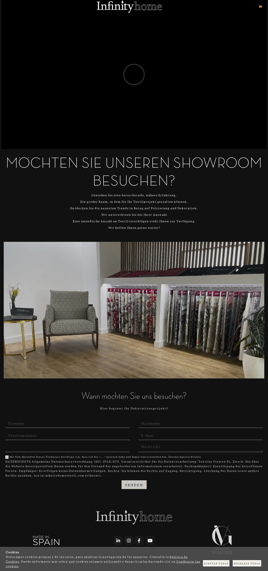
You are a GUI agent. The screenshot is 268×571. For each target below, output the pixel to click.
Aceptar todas (216, 563)
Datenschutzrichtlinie (184, 457)
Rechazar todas (247, 563)
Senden (134, 484)
